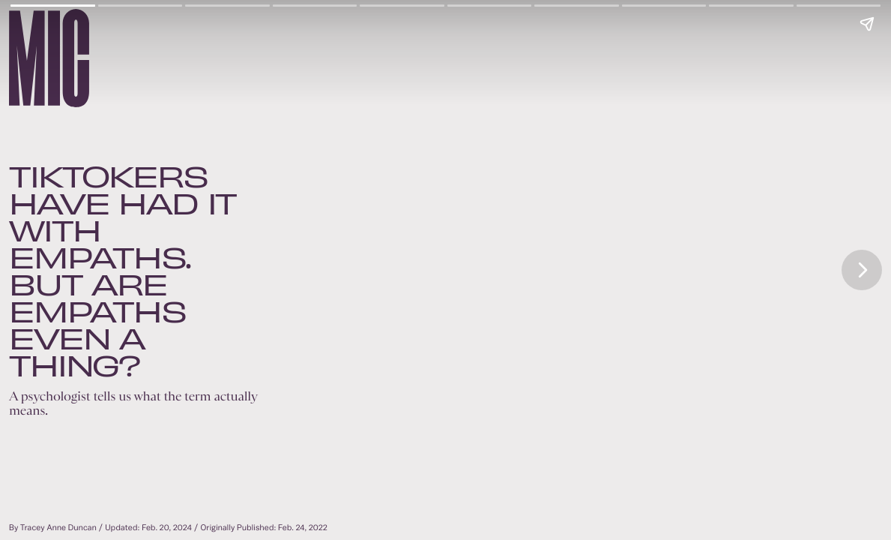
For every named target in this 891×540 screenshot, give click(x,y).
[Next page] (862, 270)
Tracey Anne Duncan (58, 528)
